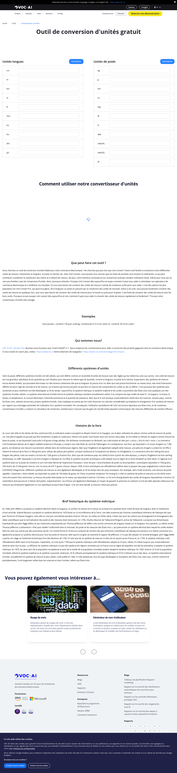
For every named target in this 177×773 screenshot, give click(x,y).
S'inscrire (120, 14)
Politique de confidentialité (24, 748)
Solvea (131, 7)
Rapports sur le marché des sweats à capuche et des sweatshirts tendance (140, 713)
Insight (144, 7)
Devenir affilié (83, 710)
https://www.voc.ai (117, 2)
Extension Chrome (85, 692)
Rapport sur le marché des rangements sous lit (141, 705)
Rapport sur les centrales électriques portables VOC (140, 698)
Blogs (79, 679)
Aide (79, 683)
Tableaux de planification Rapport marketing (139, 681)
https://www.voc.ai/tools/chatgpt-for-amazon (104, 351)
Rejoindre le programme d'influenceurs (88, 705)
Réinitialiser (76, 61)
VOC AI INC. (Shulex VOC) (14, 348)
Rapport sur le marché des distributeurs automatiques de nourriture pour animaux (142, 689)
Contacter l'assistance (87, 715)
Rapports (81, 688)
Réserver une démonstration (145, 13)
